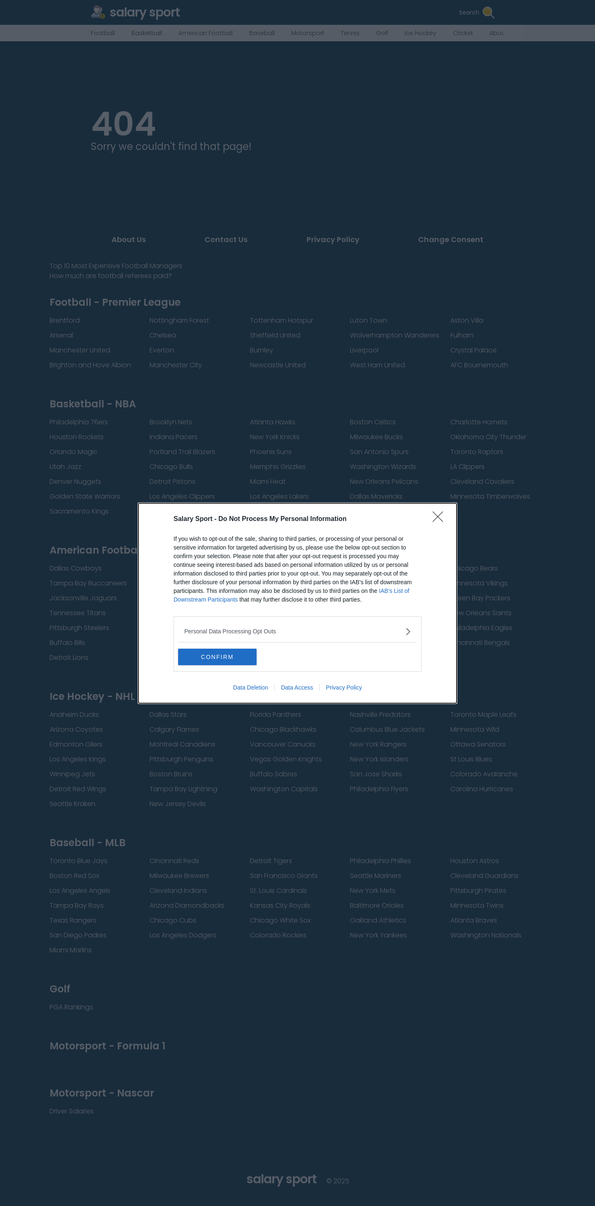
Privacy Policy (344, 687)
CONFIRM (217, 657)
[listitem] (297, 631)
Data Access (297, 687)
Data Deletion (250, 687)
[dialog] (297, 603)
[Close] (440, 519)
